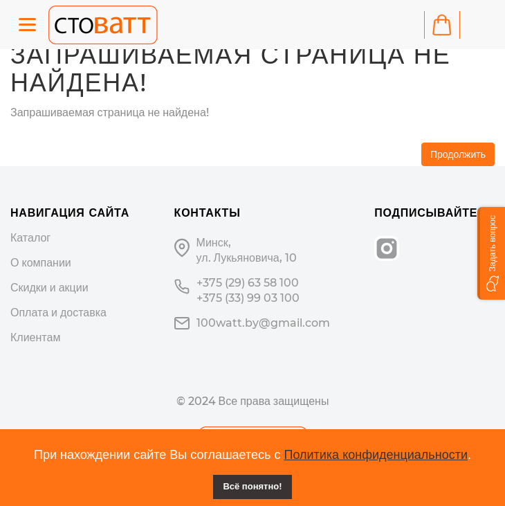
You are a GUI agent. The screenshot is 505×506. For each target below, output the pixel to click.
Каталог (30, 237)
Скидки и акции (49, 287)
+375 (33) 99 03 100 (248, 298)
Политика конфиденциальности (376, 455)
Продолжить (458, 154)
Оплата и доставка (58, 312)
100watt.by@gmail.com (263, 322)
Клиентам (35, 337)
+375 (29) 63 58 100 (247, 282)
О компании (40, 262)
